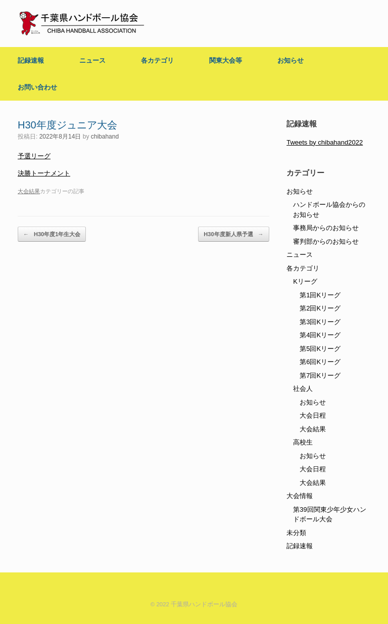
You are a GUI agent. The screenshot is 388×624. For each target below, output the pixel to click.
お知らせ (290, 60)
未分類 (296, 533)
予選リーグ (34, 156)
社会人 (303, 388)
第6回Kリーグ (320, 362)
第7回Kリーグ (320, 375)
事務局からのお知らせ (326, 228)
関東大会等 (225, 60)
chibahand (105, 136)
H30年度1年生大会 (51, 234)
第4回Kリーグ (320, 335)
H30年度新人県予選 (233, 234)
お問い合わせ (37, 87)
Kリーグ (305, 281)
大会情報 (299, 496)
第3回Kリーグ (320, 322)
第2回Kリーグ (320, 308)
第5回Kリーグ (320, 348)
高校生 (303, 442)
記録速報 (31, 60)
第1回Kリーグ (320, 295)
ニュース (92, 60)
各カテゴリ (157, 60)
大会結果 (29, 191)
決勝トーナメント (44, 173)
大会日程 (313, 415)
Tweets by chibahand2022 (324, 142)
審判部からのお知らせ (326, 241)
